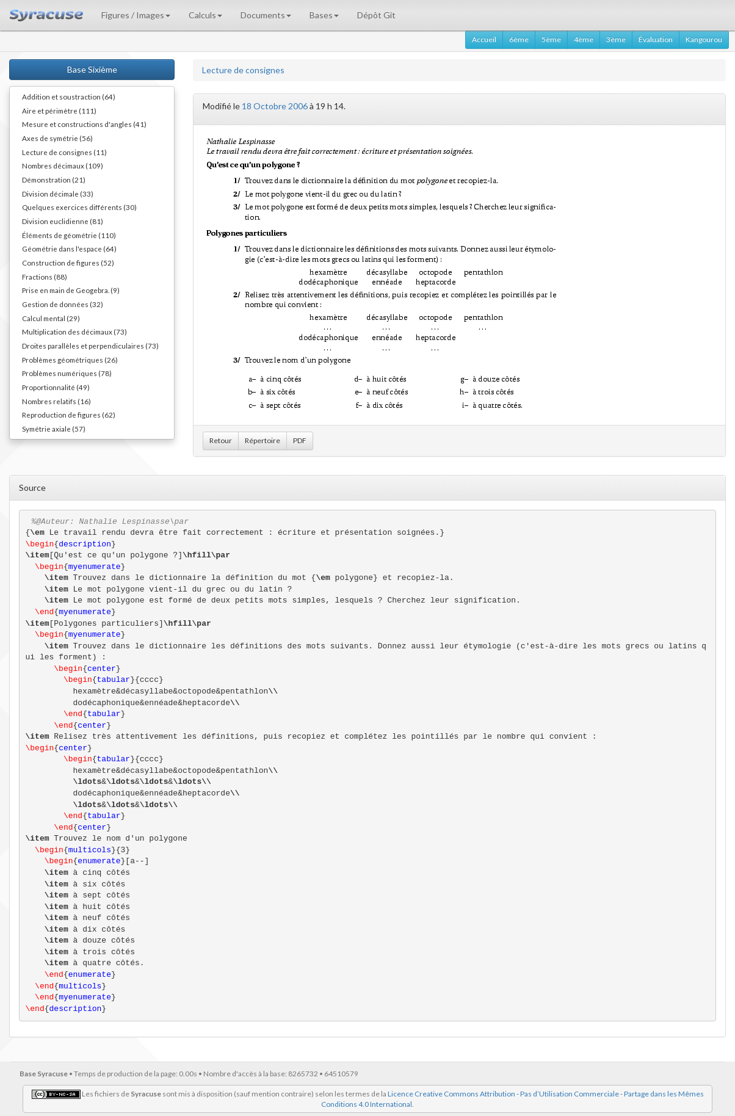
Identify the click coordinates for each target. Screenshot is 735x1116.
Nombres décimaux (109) (62, 165)
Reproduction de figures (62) (68, 414)
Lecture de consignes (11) (64, 152)
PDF (299, 440)
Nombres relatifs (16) (56, 401)
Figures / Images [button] (135, 15)
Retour (220, 440)
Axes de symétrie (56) (57, 138)
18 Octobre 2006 (275, 106)
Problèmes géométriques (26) (70, 359)
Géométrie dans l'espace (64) (69, 248)
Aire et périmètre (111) (59, 110)
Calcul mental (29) (51, 318)
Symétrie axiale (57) (53, 428)
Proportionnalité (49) (56, 387)
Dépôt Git (376, 15)
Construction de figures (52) (68, 262)
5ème (551, 39)
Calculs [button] (205, 15)
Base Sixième (92, 69)
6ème (519, 39)
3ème (616, 39)
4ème (583, 39)
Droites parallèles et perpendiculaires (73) (90, 345)
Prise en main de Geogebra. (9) (71, 290)
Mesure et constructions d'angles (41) (84, 124)
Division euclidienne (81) (62, 221)
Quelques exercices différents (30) (79, 207)
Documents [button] (266, 15)
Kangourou (704, 39)
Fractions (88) (44, 276)
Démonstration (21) (53, 179)
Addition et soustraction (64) (68, 96)
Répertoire (262, 440)
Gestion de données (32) (62, 304)
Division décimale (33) (57, 193)
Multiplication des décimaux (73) (74, 331)
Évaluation (656, 39)
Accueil (484, 39)
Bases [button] (324, 15)
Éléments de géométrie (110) (69, 235)
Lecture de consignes (243, 70)
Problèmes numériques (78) (67, 373)
